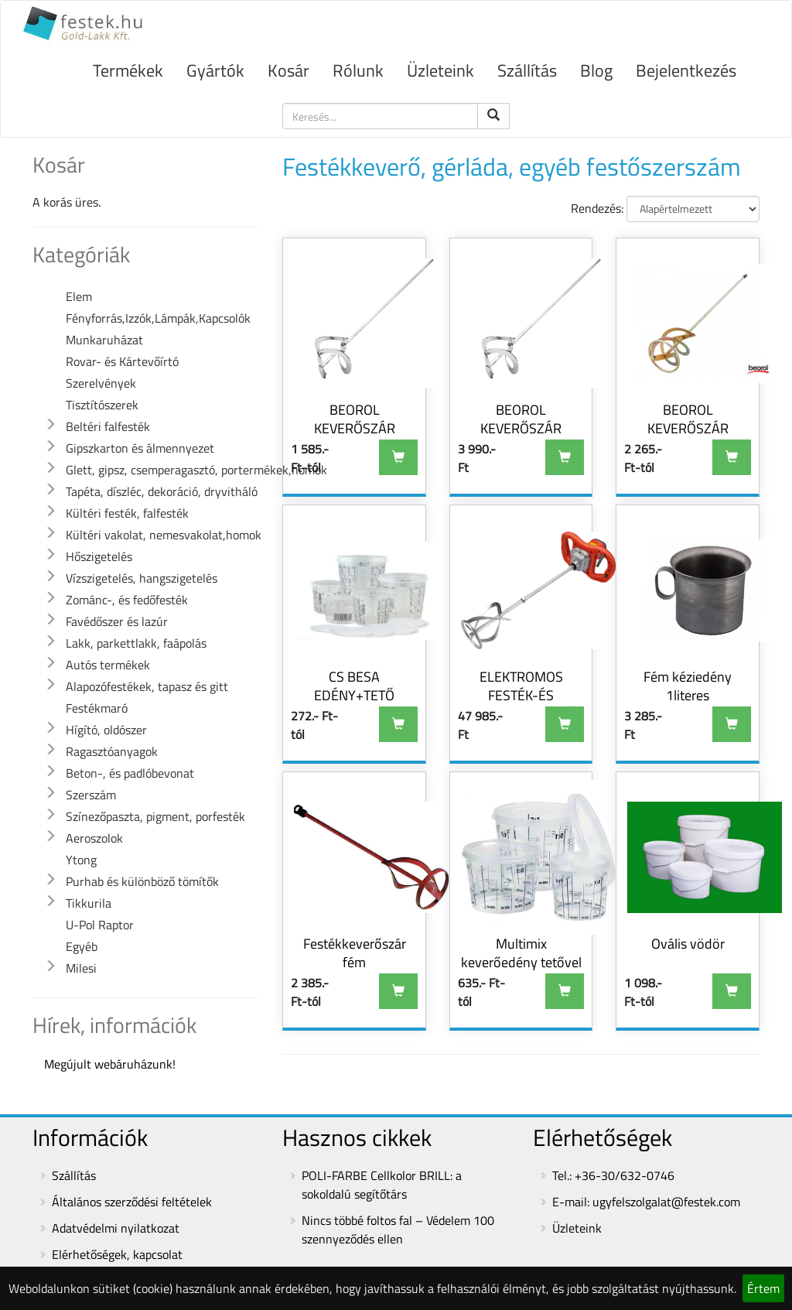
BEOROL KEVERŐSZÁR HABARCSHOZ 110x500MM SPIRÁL (521, 437)
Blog (596, 70)
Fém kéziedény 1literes (688, 686)
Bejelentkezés (686, 70)
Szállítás (527, 70)
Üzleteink (440, 70)
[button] (50, 425)
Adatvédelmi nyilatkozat (115, 1228)
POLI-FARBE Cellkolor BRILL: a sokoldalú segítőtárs (382, 1184)
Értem (763, 1288)
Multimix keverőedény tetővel (521, 953)
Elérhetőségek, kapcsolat (117, 1254)
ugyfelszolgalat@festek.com (666, 1201)
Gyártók (215, 70)
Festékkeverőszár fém (354, 953)
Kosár (288, 70)
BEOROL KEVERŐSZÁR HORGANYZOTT (688, 428)
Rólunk (358, 70)
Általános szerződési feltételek (132, 1201)
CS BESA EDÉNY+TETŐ (354, 686)
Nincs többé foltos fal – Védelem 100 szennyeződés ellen (398, 1229)
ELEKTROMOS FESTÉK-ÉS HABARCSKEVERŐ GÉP (521, 704)
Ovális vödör (688, 943)
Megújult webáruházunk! (110, 1064)
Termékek (128, 70)
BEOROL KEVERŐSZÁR (354, 419)
